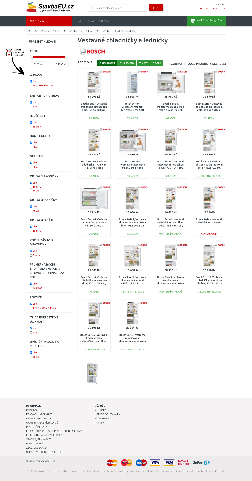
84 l (36, 190)
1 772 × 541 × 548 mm (46, 308)
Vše (35, 81)
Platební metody (36, 426)
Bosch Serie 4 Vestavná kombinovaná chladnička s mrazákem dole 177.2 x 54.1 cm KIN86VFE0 (132, 341)
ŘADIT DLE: (85, 62)
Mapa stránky (34, 443)
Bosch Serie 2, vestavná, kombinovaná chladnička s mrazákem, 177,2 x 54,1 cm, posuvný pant (170, 283)
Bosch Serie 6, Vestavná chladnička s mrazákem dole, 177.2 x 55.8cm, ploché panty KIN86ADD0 (93, 283)
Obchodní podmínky (38, 418)
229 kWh (39, 288)
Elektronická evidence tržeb (44, 435)
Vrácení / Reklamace (38, 439)
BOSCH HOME (43, 85)
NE (35, 146)
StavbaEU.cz (48, 461)
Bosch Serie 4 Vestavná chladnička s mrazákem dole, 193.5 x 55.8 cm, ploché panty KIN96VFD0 (209, 110)
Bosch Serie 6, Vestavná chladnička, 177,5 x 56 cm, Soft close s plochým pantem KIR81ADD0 (93, 168)
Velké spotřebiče (50, 31)
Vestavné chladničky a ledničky (119, 31)
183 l (37, 230)
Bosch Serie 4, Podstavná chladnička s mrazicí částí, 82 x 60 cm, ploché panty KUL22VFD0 (170, 110)
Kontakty (103, 21)
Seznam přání (102, 418)
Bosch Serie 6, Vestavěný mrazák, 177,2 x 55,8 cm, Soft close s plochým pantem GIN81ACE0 (132, 110)
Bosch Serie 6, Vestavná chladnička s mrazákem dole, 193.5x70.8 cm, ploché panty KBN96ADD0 (209, 168)
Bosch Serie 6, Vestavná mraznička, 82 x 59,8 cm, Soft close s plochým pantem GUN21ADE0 (93, 225)
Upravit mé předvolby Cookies (45, 452)
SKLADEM (198, 63)
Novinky (99, 422)
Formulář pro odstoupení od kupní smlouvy (54, 431)
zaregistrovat (218, 8)
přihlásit (204, 8)
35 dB (37, 126)
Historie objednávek (107, 414)
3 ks (36, 255)
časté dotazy (220, 4)
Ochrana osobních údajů (42, 422)
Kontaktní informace (39, 414)
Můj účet (100, 410)
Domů (78, 21)
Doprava (90, 21)
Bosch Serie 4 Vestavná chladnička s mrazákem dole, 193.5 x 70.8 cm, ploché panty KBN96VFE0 (94, 110)
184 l (37, 187)
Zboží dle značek (36, 447)
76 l (36, 210)
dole (36, 356)
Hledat (156, 7)
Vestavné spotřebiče (81, 31)
